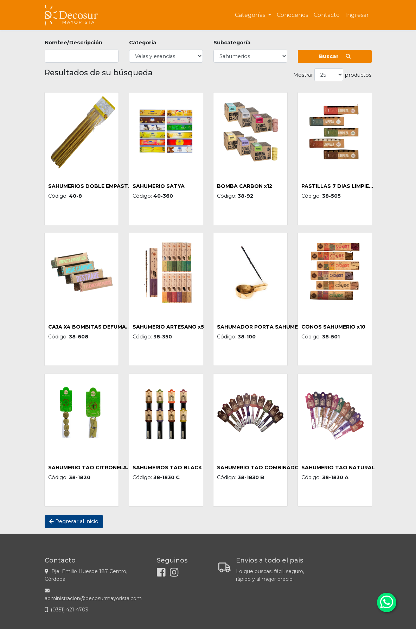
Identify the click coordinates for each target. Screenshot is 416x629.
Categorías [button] (251, 15)
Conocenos (292, 15)
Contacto (327, 15)
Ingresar (357, 15)
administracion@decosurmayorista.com (93, 598)
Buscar (335, 56)
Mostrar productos (332, 74)
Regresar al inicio (73, 521)
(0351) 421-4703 (69, 609)
